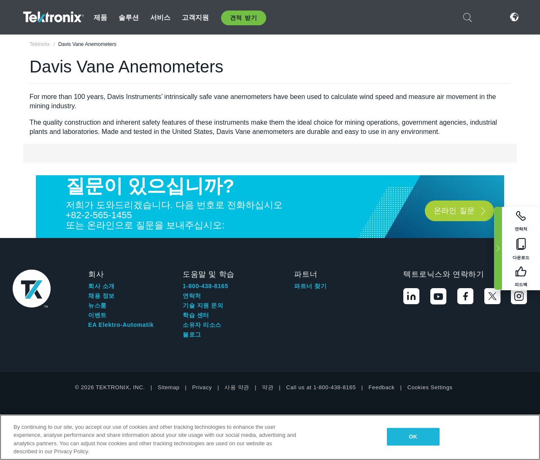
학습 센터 (196, 315)
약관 (267, 387)
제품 (100, 17)
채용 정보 (101, 295)
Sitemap (169, 387)
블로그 (192, 334)
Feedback (382, 387)
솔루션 (129, 17)
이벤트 (97, 315)
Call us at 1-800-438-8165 (321, 387)
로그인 (489, 17)
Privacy (202, 387)
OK (413, 436)
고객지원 (195, 17)
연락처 (192, 295)
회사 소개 (101, 286)
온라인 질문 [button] (454, 210)
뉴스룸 (97, 305)
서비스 (160, 17)
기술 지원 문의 (203, 305)
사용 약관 (236, 387)
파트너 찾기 (310, 286)
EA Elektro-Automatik (121, 324)
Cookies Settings (429, 387)
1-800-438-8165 (205, 286)
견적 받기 (243, 17)
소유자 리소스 (202, 324)
